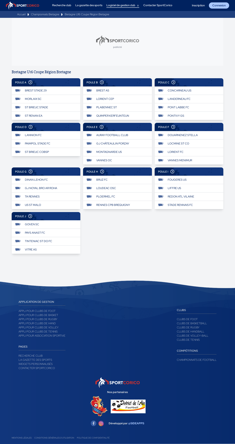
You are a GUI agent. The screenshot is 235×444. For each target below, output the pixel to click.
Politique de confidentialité (93, 437)
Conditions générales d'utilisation (54, 437)
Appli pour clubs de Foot (37, 311)
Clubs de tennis (188, 340)
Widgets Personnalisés (36, 364)
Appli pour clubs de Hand (37, 323)
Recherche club (31, 356)
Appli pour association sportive (42, 335)
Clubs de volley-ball (192, 335)
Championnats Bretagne (45, 14)
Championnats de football (196, 360)
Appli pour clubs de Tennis (38, 331)
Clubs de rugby (188, 327)
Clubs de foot (187, 319)
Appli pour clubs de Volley (39, 327)
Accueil (21, 14)
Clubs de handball (190, 331)
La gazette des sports (35, 360)
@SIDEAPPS (136, 423)
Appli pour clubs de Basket (38, 315)
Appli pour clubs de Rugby (38, 319)
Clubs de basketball (192, 323)
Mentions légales (22, 437)
